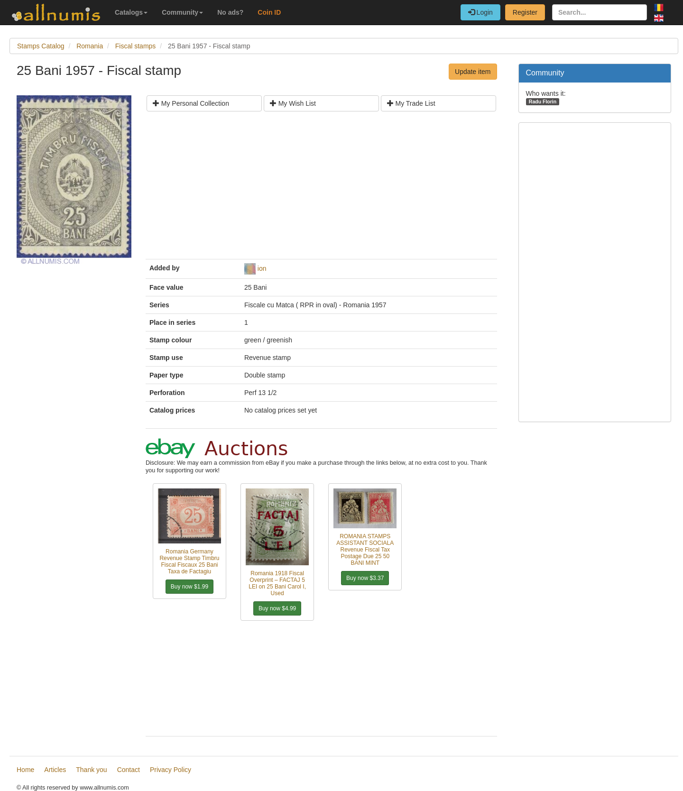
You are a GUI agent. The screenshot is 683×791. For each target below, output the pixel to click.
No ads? (230, 12)
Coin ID (269, 12)
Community (182, 12)
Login (480, 12)
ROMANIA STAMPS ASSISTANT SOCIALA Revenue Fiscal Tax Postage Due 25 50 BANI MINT (365, 549)
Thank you (91, 769)
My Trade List (411, 103)
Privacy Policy (170, 769)
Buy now (189, 586)
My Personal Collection (191, 103)
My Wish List (293, 103)
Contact (128, 769)
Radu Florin (542, 101)
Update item (472, 71)
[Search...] (599, 12)
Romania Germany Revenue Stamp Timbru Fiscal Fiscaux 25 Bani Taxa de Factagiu (189, 561)
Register (525, 12)
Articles (55, 769)
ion (262, 268)
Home (25, 769)
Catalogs (131, 12)
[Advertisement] (321, 188)
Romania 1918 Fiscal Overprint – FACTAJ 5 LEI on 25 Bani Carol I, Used (277, 583)
